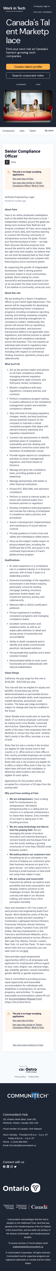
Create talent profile (28, 67)
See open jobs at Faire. (23, 179)
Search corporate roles (28, 75)
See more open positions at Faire (28, 1045)
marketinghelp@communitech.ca (28, 1246)
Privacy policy (20, 1077)
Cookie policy (33, 1077)
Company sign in (41, 6)
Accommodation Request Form (25, 998)
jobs (21, 130)
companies (8, 130)
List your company (42, 12)
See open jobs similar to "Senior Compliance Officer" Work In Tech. (28, 184)
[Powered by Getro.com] (28, 1069)
